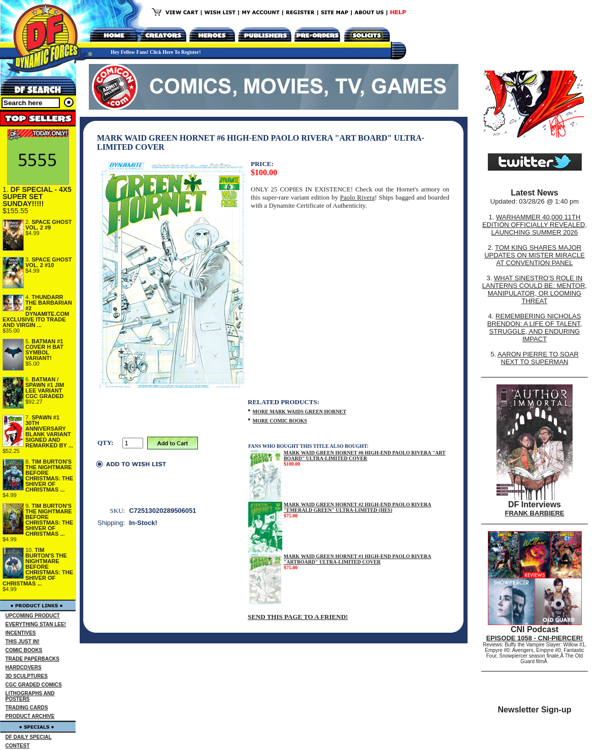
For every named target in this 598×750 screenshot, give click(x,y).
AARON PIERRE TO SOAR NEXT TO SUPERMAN (538, 358)
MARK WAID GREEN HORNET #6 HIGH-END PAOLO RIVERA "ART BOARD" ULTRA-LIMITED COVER (365, 455)
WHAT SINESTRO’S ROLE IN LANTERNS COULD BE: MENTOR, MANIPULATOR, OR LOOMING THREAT (534, 289)
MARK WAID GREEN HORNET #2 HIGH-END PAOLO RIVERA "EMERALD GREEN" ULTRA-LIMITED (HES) (357, 507)
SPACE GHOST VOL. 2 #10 (48, 262)
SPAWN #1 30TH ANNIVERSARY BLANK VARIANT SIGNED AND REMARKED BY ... (49, 431)
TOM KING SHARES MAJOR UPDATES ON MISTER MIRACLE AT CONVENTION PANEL (534, 255)
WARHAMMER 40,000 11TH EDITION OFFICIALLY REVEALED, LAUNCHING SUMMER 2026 (534, 224)
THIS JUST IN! (23, 641)
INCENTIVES (21, 633)
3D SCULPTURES (27, 676)
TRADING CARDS (27, 707)
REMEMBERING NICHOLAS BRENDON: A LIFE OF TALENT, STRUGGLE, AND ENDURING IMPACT (534, 327)
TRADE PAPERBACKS (33, 659)
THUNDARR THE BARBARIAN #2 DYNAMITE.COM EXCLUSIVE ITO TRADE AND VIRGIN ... (37, 311)
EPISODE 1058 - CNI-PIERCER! (534, 638)
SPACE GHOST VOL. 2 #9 (48, 225)
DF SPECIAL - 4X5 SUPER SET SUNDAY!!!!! (37, 196)
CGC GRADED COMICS (34, 685)
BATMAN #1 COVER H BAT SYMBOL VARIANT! (44, 349)
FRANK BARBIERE (534, 513)
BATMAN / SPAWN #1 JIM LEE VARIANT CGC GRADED (44, 387)
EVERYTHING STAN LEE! (36, 624)
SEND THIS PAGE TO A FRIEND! (298, 617)
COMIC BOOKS (24, 650)
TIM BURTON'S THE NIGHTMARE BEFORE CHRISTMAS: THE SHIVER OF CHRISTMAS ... (49, 476)
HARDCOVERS (24, 667)
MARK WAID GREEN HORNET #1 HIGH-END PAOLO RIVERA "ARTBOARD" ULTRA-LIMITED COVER (357, 559)
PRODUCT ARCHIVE (30, 716)
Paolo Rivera (357, 197)
